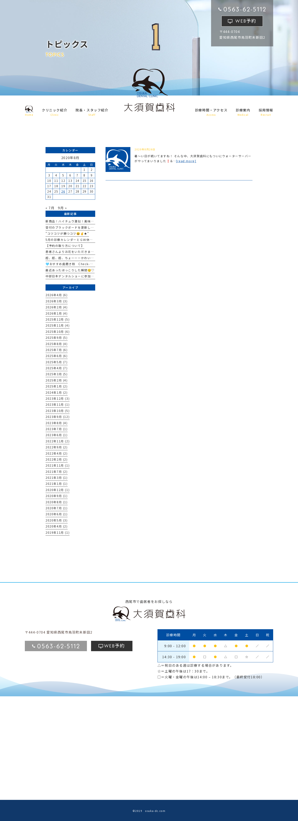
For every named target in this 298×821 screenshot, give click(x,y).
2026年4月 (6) (57, 295)
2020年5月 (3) (57, 520)
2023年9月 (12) (58, 417)
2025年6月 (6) (57, 356)
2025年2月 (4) (57, 380)
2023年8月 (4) (57, 423)
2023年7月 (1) (57, 429)
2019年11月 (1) (58, 532)
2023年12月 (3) (58, 398)
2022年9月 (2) (57, 447)
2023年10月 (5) (58, 411)
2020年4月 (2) (57, 526)
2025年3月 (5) (57, 374)
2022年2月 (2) (57, 459)
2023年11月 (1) (58, 404)
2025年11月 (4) (58, 325)
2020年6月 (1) (57, 514)
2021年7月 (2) (57, 472)
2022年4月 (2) (57, 453)
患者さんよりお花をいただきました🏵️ (73, 252)
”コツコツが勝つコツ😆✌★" (67, 233)
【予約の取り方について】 (65, 246)
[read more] (186, 161)
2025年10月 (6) (58, 332)
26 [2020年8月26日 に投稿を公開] (63, 191)
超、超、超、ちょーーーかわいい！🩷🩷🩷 (77, 258)
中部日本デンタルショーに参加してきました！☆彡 (83, 276)
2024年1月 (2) (57, 392)
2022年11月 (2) (58, 441)
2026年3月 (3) (57, 301)
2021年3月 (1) (57, 478)
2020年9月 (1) (57, 496)
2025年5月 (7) (57, 362)
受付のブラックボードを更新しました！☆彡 (78, 227)
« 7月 (50, 207)
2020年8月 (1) (57, 502)
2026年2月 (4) (57, 307)
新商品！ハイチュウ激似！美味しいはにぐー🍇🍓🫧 (84, 221)
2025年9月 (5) (57, 338)
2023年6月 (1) (57, 435)
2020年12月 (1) (58, 490)
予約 (245, 20)
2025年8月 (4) (57, 344)
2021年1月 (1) (57, 484)
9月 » (62, 207)
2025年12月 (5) (58, 319)
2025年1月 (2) (57, 386)
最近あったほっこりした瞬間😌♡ (70, 270)
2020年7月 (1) (57, 508)
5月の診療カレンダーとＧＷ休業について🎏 (77, 240)
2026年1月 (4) (57, 313)
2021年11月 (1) (58, 465)
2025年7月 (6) (57, 350)
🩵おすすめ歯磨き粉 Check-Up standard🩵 (80, 264)
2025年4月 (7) (57, 368)
